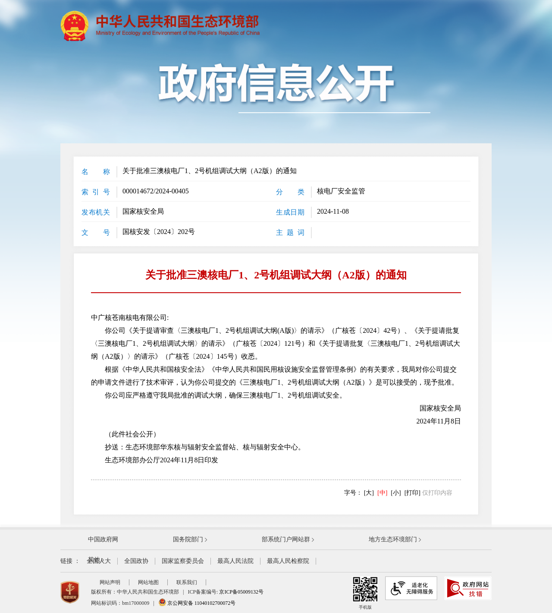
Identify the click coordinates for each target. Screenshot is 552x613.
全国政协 (136, 561)
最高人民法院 (235, 561)
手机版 (365, 593)
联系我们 (186, 582)
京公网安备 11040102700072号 (197, 603)
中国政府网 (103, 539)
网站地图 (148, 582)
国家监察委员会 (183, 561)
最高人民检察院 (288, 561)
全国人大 (99, 561)
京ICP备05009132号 (241, 592)
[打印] (412, 493)
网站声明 (110, 582)
